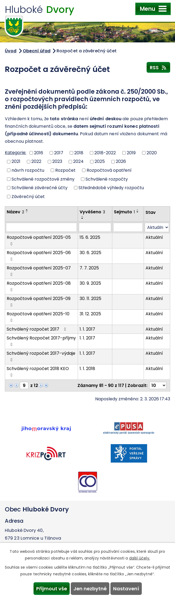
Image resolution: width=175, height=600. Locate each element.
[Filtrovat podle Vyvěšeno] (95, 227)
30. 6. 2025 (90, 253)
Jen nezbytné (90, 588)
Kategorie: (15, 152)
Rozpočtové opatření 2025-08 (39, 286)
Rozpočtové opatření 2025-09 (38, 301)
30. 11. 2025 (90, 298)
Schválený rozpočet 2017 (37, 329)
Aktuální (154, 237)
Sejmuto (124, 212)
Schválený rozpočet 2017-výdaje (41, 356)
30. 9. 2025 (90, 283)
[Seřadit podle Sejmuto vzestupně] (138, 210)
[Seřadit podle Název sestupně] (27, 212)
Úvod (10, 51)
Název (15, 212)
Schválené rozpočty (106, 179)
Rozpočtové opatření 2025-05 (39, 240)
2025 (100, 161)
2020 (152, 152)
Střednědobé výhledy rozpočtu (111, 188)
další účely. (139, 558)
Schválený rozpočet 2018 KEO (38, 371)
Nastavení (126, 588)
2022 (36, 161)
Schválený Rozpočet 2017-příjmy (41, 341)
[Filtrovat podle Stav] (157, 227)
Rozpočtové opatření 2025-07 (39, 271)
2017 (58, 152)
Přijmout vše (51, 588)
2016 (38, 152)
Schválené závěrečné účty (40, 188)
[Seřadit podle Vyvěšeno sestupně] (82, 218)
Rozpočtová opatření (109, 170)
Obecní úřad (36, 51)
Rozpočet (65, 170)
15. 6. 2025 (90, 237)
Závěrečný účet (28, 196)
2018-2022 (105, 152)
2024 (78, 161)
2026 (121, 161)
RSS (158, 67)
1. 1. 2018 (87, 368)
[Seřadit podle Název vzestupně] (27, 210)
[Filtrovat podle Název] (41, 227)
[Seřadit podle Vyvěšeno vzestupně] (82, 216)
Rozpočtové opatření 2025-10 (38, 317)
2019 (131, 152)
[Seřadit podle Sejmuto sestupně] (138, 212)
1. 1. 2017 (87, 329)
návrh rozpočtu (28, 170)
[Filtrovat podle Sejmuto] (128, 227)
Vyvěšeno (92, 212)
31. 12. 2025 (90, 314)
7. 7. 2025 (89, 268)
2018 (78, 152)
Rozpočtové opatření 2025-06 (39, 255)
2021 (16, 161)
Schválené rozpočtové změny (43, 179)
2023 (57, 161)
